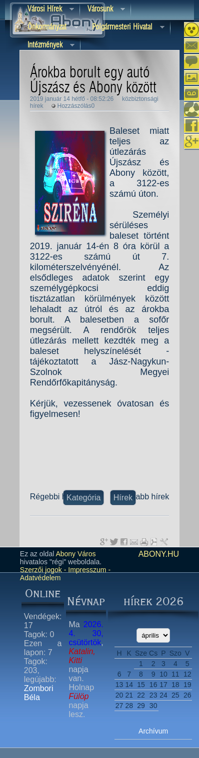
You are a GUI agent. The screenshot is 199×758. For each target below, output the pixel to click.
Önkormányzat (49, 27)
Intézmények (47, 45)
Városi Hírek (47, 9)
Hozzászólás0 (76, 105)
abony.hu (159, 554)
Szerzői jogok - (43, 570)
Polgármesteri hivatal (124, 27)
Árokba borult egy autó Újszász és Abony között (93, 80)
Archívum (153, 731)
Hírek (123, 497)
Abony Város (76, 554)
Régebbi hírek (55, 496)
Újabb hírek (148, 496)
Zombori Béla (39, 693)
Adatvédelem (40, 578)
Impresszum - (88, 570)
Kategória (83, 497)
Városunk (102, 9)
